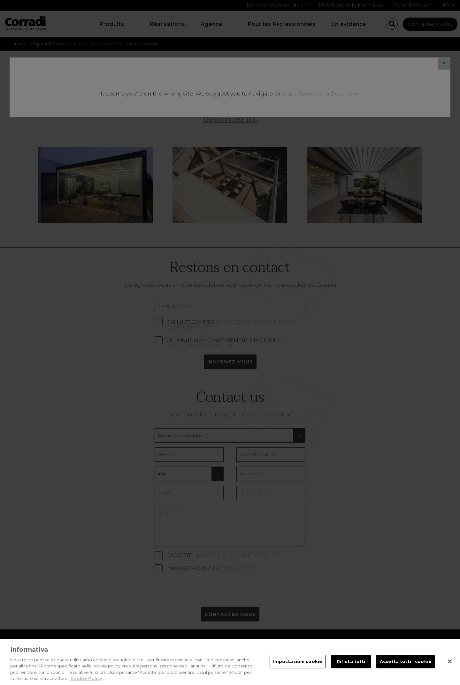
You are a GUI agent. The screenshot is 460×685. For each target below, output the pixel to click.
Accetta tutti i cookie (405, 668)
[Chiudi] (450, 669)
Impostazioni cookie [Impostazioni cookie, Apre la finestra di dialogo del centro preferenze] (297, 668)
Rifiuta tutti (351, 668)
